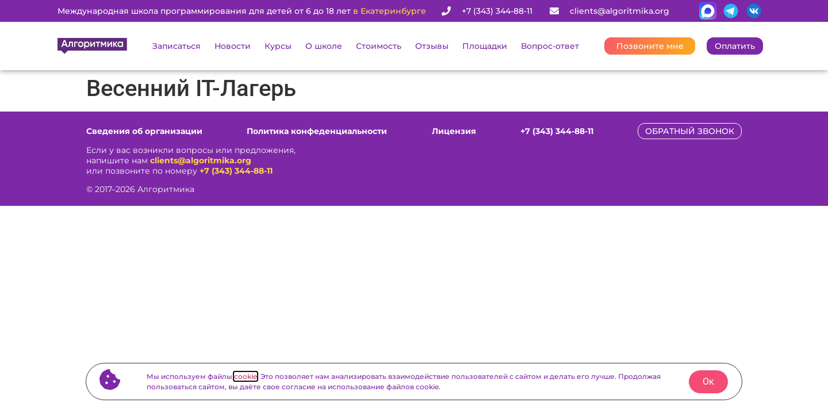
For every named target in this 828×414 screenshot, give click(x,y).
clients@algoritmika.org (200, 160)
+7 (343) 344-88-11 (236, 171)
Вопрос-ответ (550, 46)
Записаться (176, 46)
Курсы (278, 46)
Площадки (484, 46)
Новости (232, 46)
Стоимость (378, 46)
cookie (245, 376)
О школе (323, 46)
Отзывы (431, 46)
